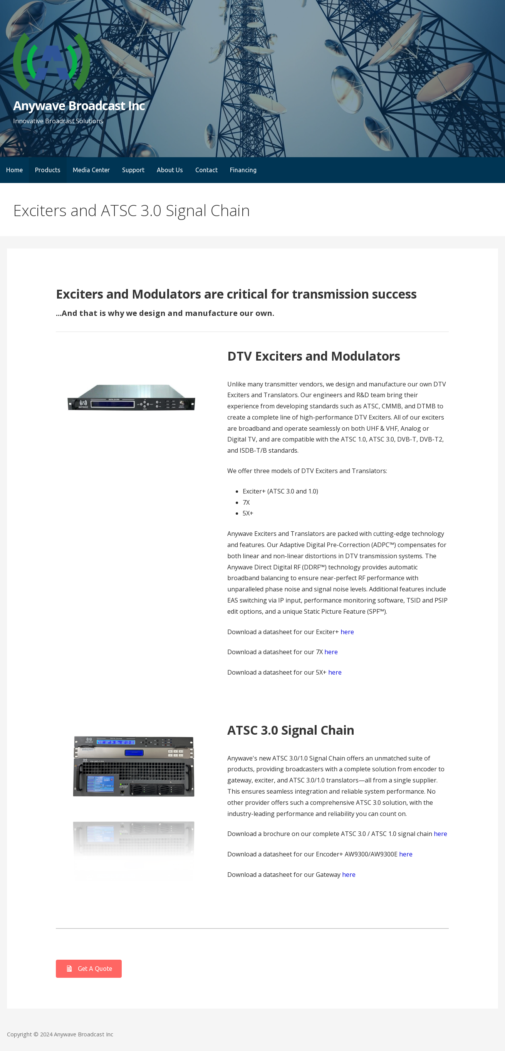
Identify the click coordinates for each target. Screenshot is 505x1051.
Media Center (91, 169)
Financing (243, 169)
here (347, 632)
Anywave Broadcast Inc (79, 105)
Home (14, 169)
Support (133, 169)
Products (47, 169)
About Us (170, 169)
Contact (206, 169)
